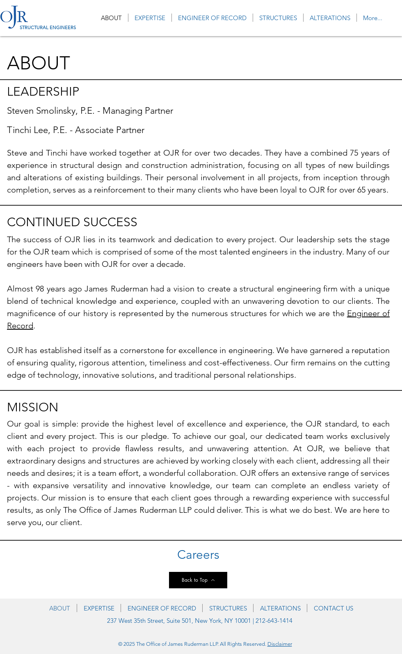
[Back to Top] (198, 580)
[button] (278, 18)
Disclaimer (279, 644)
